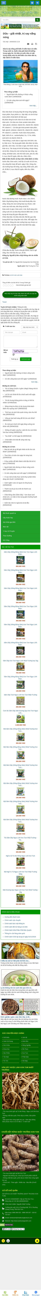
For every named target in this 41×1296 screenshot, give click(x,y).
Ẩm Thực (25, 1049)
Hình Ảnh (25, 1041)
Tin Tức (5, 1061)
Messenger (36, 1295)
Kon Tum (25, 1053)
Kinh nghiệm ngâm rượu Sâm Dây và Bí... (16, 1017)
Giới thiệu (6, 1037)
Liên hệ (24, 1037)
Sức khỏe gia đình (9, 522)
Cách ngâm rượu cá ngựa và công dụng (18, 483)
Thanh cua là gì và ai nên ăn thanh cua (17, 489)
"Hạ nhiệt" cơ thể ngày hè (13, 436)
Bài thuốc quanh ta (9, 513)
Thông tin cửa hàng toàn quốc (15, 933)
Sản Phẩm (6, 1053)
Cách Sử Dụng (8, 1041)
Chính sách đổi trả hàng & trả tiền (16, 927)
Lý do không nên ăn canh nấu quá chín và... (16, 988)
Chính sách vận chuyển (13, 920)
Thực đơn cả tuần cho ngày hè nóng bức (18, 455)
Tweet (4, 302)
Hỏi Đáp (25, 1061)
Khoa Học (6, 1049)
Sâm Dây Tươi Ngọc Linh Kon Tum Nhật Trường (20, 695)
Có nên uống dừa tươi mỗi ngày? (18, 100)
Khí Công (6, 540)
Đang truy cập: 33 (18, 1229)
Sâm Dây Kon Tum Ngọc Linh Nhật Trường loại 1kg (20, 661)
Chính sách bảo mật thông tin (15, 923)
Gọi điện (5, 1295)
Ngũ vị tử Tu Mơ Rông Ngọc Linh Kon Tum (20, 856)
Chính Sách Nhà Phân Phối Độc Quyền (18, 930)
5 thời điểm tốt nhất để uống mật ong (17, 440)
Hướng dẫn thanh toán (12, 917)
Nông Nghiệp (26, 1045)
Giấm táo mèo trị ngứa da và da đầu (16, 503)
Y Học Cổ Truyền (9, 531)
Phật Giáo (25, 1057)
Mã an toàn (5, 351)
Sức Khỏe (6, 1045)
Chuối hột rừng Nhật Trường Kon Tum (20, 1132)
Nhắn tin (15, 1295)
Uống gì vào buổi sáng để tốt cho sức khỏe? (20, 418)
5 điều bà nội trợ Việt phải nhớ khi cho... (15, 961)
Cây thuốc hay (8, 518)
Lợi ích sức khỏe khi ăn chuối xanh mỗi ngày (20, 394)
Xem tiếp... (33, 106)
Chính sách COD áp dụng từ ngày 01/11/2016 (20, 937)
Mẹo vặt (5, 527)
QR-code (6, 1229)
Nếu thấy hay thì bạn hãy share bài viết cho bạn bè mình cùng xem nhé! (20, 294)
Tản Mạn (6, 1057)
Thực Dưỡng (7, 536)
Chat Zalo (25, 1295)
